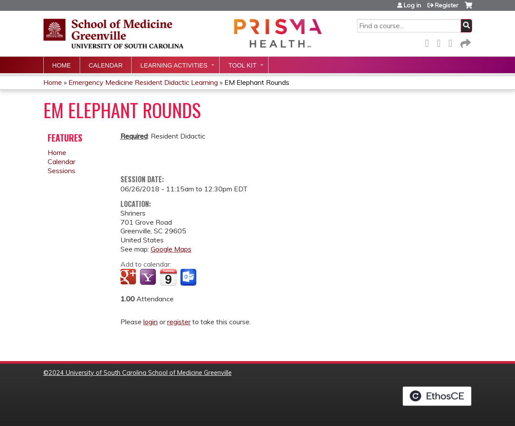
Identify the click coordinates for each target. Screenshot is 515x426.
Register (446, 5)
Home (61, 65)
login (150, 321)
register (179, 321)
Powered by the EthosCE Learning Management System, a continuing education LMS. (437, 396)
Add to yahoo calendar (149, 277)
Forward (464, 42)
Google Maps (171, 249)
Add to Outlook (189, 277)
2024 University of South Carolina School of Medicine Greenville (140, 373)
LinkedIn (453, 42)
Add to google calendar (129, 277)
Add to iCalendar (168, 277)
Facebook (429, 42)
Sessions (61, 170)
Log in (412, 5)
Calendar (106, 65)
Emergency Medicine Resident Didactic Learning (143, 82)
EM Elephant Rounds (256, 82)
